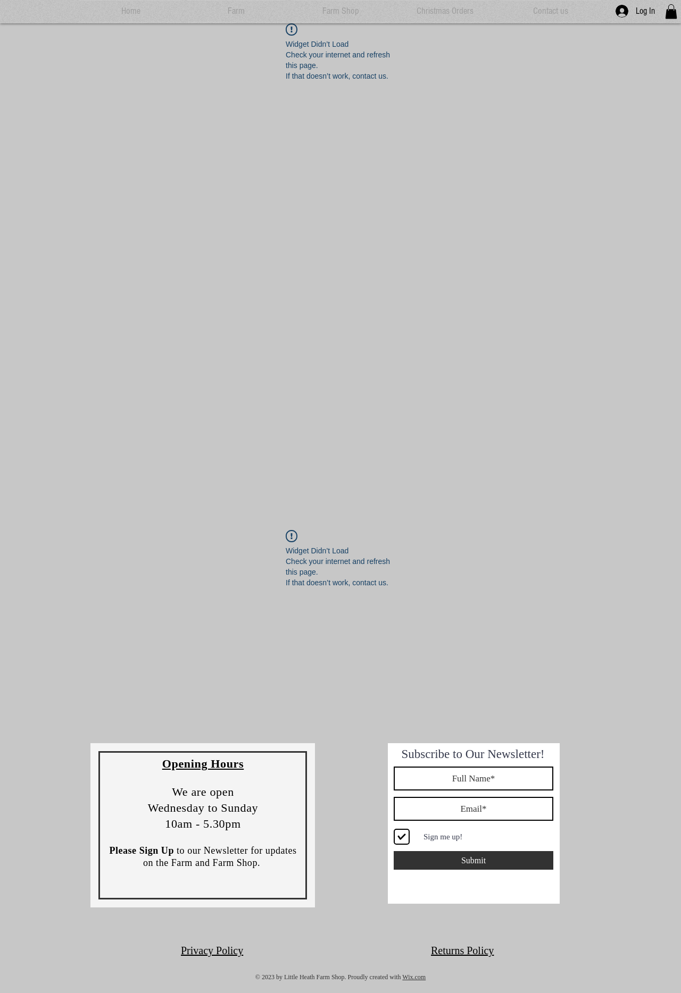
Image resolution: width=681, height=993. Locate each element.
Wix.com (414, 977)
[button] (671, 11)
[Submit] (473, 860)
